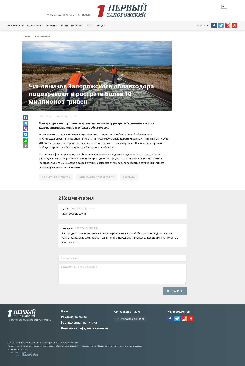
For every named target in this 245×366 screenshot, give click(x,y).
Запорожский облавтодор (96, 177)
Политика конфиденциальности (84, 328)
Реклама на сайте (74, 317)
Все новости (16, 25)
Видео (101, 25)
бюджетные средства (56, 177)
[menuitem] (224, 6)
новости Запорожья (46, 342)
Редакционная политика (79, 322)
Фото (90, 25)
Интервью (77, 25)
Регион (50, 25)
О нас (65, 311)
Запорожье (34, 25)
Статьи (63, 25)
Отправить (175, 291)
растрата (129, 177)
